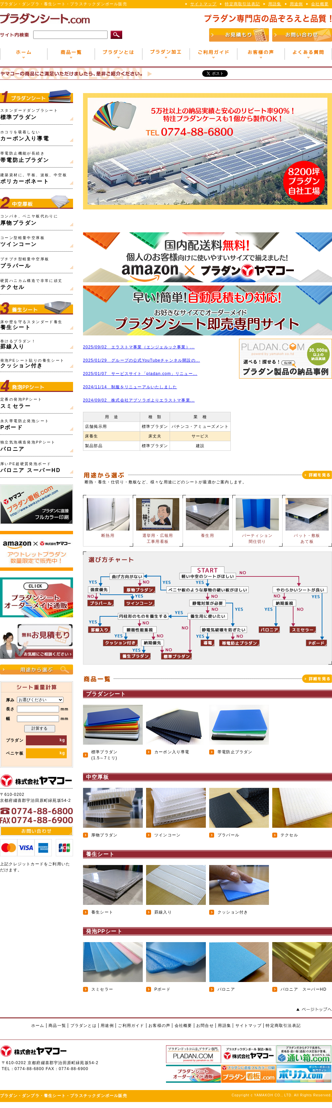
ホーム (37, 1025)
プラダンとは (83, 1025)
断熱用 (108, 535)
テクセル (289, 835)
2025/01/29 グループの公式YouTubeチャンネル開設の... (141, 360)
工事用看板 (158, 541)
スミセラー (102, 989)
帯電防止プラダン (235, 752)
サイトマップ (203, 4)
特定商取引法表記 (242, 4)
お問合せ (205, 1025)
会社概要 (320, 4)
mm (42, 709)
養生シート (102, 912)
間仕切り (257, 541)
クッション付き (232, 912)
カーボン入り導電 (172, 752)
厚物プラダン (104, 835)
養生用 (207, 535)
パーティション (257, 535)
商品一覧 (57, 1025)
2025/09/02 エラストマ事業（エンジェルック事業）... (139, 347)
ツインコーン (167, 835)
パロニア (226, 989)
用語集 (275, 4)
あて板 (307, 541)
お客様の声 (159, 1025)
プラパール (228, 835)
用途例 (296, 4)
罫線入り (163, 912)
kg (45, 740)
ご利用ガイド (131, 1025)
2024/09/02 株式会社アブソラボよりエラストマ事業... (139, 400)
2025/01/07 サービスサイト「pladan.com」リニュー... (140, 373)
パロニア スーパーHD (304, 989)
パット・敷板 (307, 535)
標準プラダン (29, 114)
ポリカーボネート (33, 179)
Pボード (162, 989)
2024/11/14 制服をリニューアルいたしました (130, 387)
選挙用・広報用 (157, 535)
